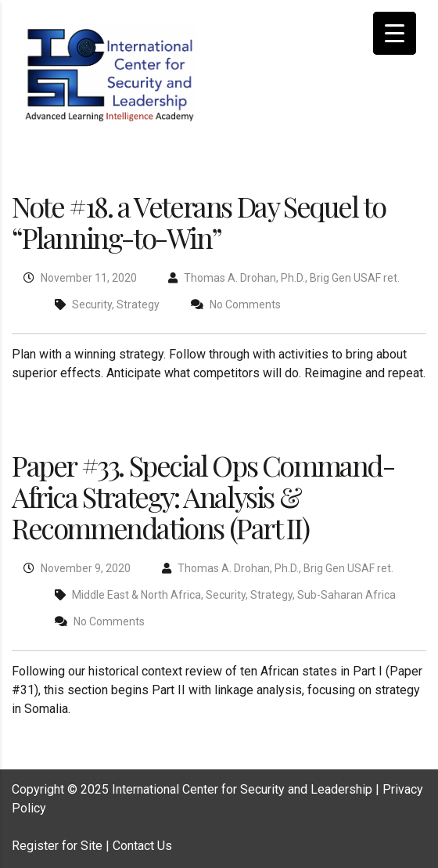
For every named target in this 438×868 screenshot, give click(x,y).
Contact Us (142, 845)
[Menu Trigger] (394, 33)
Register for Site (57, 845)
